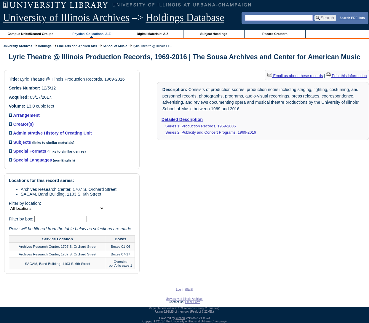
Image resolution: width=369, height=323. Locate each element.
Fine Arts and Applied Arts (77, 46)
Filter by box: (21, 219)
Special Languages (30, 160)
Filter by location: (25, 203)
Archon (180, 318)
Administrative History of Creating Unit (50, 133)
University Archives (17, 46)
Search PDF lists (352, 17)
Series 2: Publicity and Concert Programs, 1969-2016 (210, 132)
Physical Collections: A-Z (91, 34)
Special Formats (27, 151)
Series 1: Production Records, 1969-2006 (200, 126)
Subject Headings (213, 34)
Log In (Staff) (184, 289)
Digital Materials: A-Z (152, 34)
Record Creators (274, 34)
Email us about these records (295, 75)
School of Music (115, 46)
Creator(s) (21, 124)
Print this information (346, 75)
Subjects (20, 142)
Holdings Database (185, 17)
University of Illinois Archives (66, 17)
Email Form (192, 302)
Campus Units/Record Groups (30, 34)
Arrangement (24, 115)
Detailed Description (182, 119)
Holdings (45, 46)
